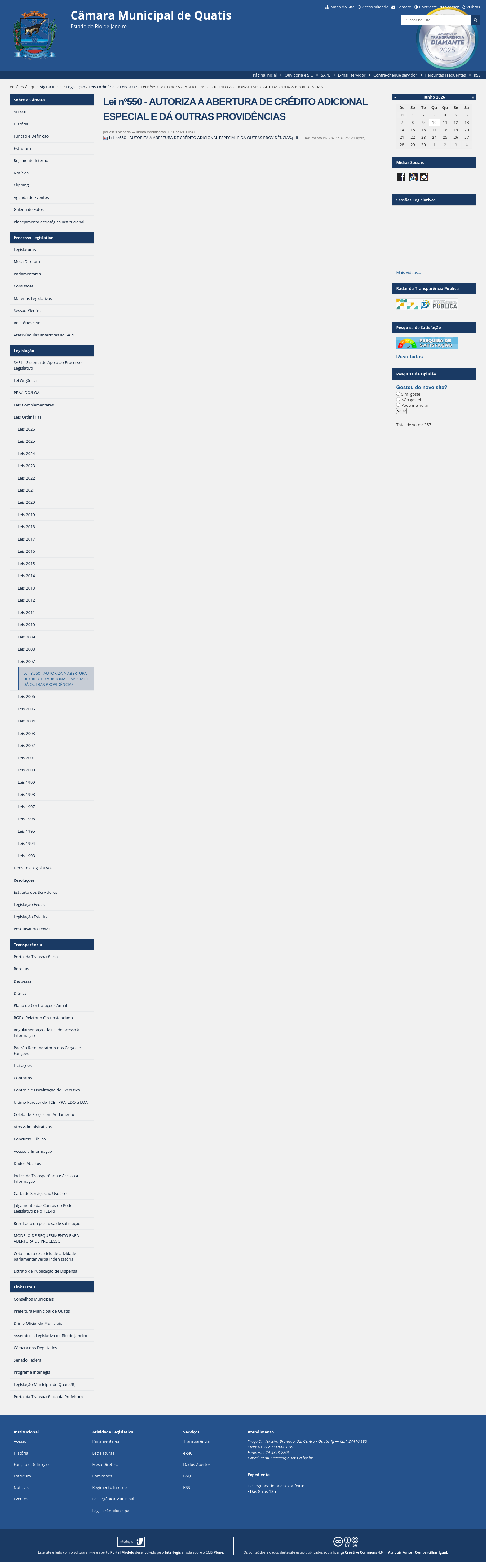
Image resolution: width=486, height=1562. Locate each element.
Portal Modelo (122, 1552)
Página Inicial (265, 75)
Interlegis (173, 1552)
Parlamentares (105, 1441)
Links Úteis (24, 1287)
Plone (218, 1552)
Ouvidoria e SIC (299, 75)
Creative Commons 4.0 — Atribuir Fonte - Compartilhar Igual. (396, 1552)
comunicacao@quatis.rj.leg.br (287, 1458)
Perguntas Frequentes (445, 75)
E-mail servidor (352, 75)
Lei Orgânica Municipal (113, 1499)
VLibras (473, 7)
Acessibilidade (375, 7)
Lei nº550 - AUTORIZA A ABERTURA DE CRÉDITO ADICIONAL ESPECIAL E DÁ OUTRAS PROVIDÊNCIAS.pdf (201, 137)
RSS (477, 75)
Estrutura (22, 1476)
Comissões (102, 1476)
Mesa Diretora (105, 1464)
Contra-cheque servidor (395, 75)
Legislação (75, 87)
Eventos (21, 1499)
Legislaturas (103, 1453)
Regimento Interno (109, 1487)
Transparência (28, 944)
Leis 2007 (128, 87)
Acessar (452, 7)
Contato (404, 7)
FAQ (187, 1476)
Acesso (20, 1441)
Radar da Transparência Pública (427, 288)
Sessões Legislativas (415, 200)
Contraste (428, 7)
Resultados (409, 356)
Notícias (21, 1487)
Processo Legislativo (33, 237)
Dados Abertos (196, 1464)
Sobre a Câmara (29, 100)
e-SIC (187, 1453)
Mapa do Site (342, 7)
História (21, 1453)
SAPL (325, 75)
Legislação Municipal (111, 1510)
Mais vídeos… (408, 272)
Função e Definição (31, 1464)
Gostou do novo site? (421, 387)
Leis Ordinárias (102, 87)
